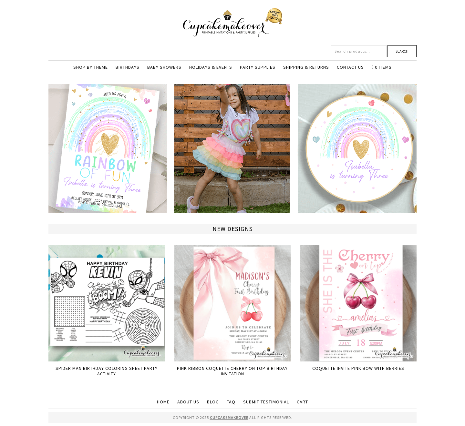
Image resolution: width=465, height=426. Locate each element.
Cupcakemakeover (232, 22)
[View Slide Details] (232, 210)
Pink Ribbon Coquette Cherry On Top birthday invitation (232, 371)
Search (402, 51)
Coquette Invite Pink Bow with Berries (358, 368)
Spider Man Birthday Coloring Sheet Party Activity (107, 371)
